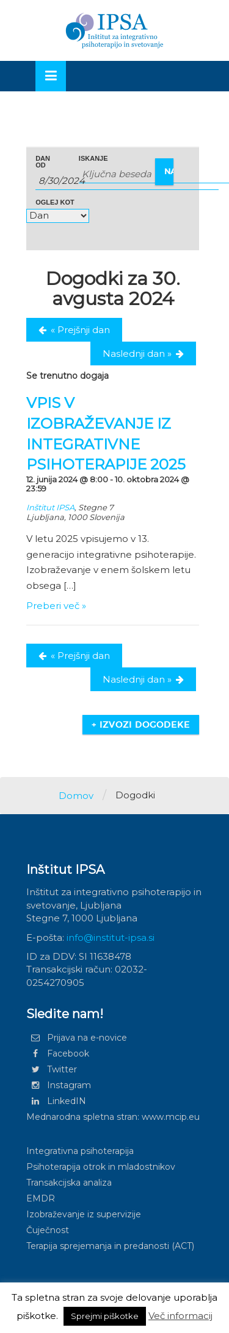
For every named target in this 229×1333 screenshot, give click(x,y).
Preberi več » (56, 605)
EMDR (40, 1198)
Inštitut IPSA (50, 507)
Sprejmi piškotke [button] (105, 1316)
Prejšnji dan (80, 330)
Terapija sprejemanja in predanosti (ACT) (110, 1245)
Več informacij (180, 1315)
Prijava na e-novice (76, 1037)
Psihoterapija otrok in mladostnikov (100, 1166)
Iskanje (93, 158)
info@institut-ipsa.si (110, 937)
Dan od (42, 162)
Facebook (57, 1053)
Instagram (58, 1085)
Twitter (51, 1069)
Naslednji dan (137, 353)
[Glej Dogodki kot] (57, 216)
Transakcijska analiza (69, 1182)
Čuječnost (47, 1230)
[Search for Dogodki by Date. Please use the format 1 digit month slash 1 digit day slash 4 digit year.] (127, 181)
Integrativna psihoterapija (80, 1150)
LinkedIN (56, 1101)
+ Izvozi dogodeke (141, 724)
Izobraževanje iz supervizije (83, 1214)
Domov (76, 795)
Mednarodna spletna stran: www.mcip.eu (113, 1116)
